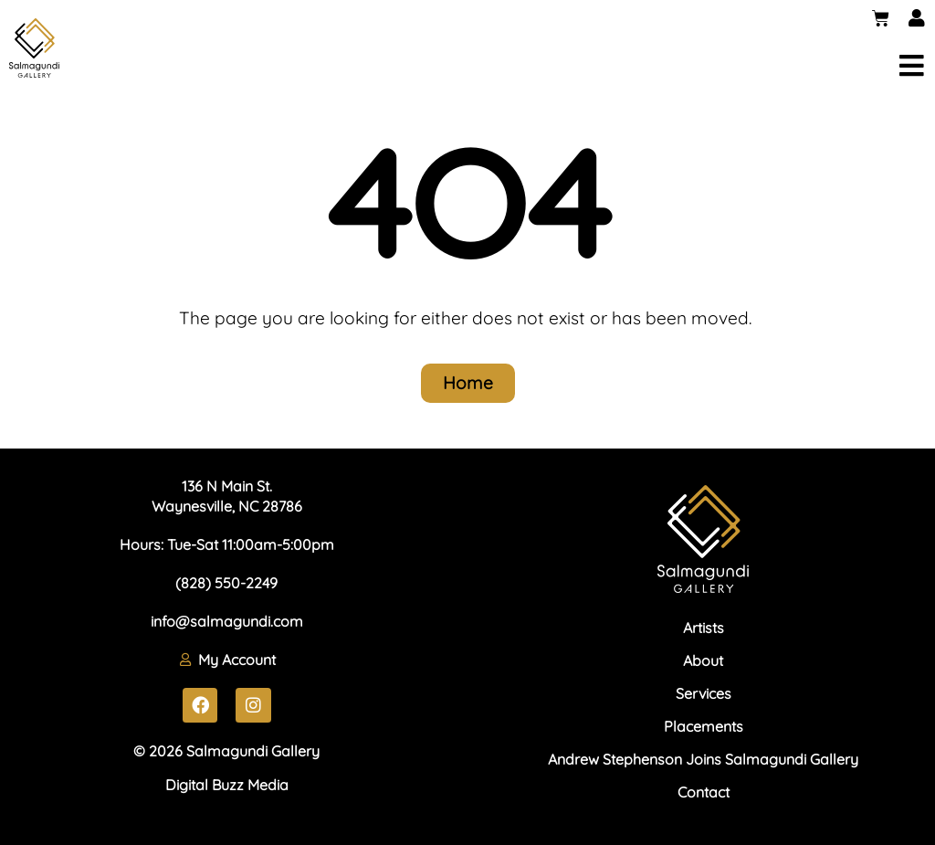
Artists (703, 627)
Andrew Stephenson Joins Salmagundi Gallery (703, 759)
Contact (704, 792)
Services (703, 693)
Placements (703, 726)
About (703, 660)
